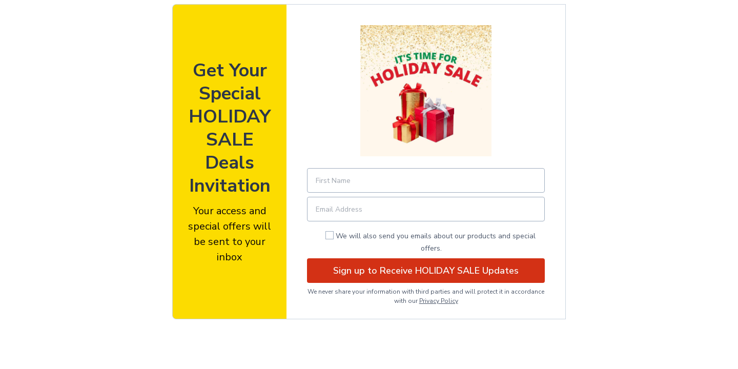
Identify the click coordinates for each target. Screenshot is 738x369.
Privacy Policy (438, 301)
